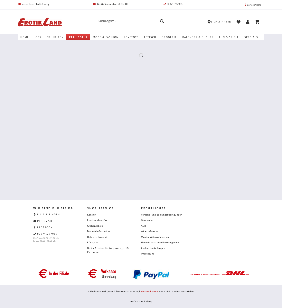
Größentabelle (95, 225)
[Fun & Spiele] (229, 37)
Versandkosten (149, 291)
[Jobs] (38, 37)
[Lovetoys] (131, 37)
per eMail (45, 221)
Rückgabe (92, 242)
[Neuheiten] (55, 37)
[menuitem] (131, 23)
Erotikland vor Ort (97, 220)
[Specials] (251, 37)
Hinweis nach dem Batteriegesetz (160, 242)
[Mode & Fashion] (105, 37)
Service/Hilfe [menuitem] (253, 4)
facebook (45, 227)
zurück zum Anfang (141, 301)
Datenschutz (148, 220)
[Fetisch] (150, 37)
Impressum (147, 253)
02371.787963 (47, 234)
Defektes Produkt (97, 237)
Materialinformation (98, 231)
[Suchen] (162, 21)
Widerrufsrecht (149, 231)
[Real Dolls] (78, 37)
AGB (143, 225)
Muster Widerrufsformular (156, 237)
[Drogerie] (169, 37)
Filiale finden (48, 214)
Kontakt (91, 214)
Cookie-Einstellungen (153, 248)
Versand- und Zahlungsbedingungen (161, 214)
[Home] (25, 37)
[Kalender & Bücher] (198, 37)
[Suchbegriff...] (131, 21)
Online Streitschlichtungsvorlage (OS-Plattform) (108, 250)
